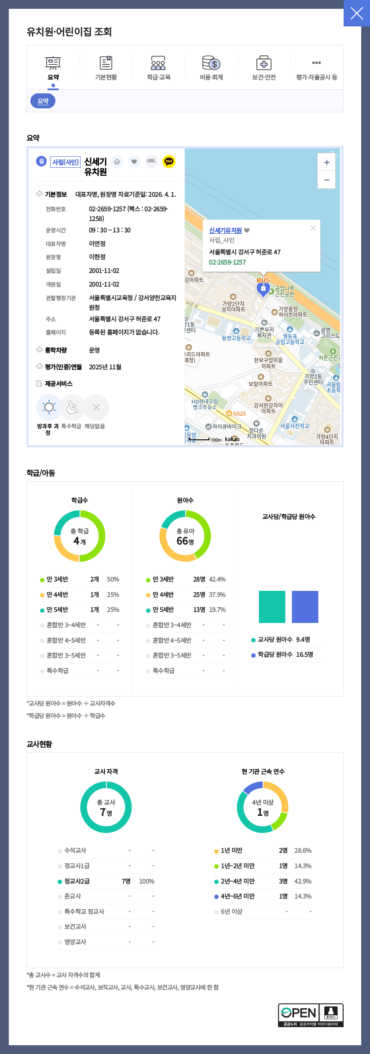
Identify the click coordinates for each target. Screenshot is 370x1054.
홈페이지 (117, 161)
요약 (42, 100)
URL (151, 160)
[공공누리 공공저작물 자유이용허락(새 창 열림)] (311, 1024)
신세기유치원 (225, 230)
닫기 (357, 13)
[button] (312, 227)
